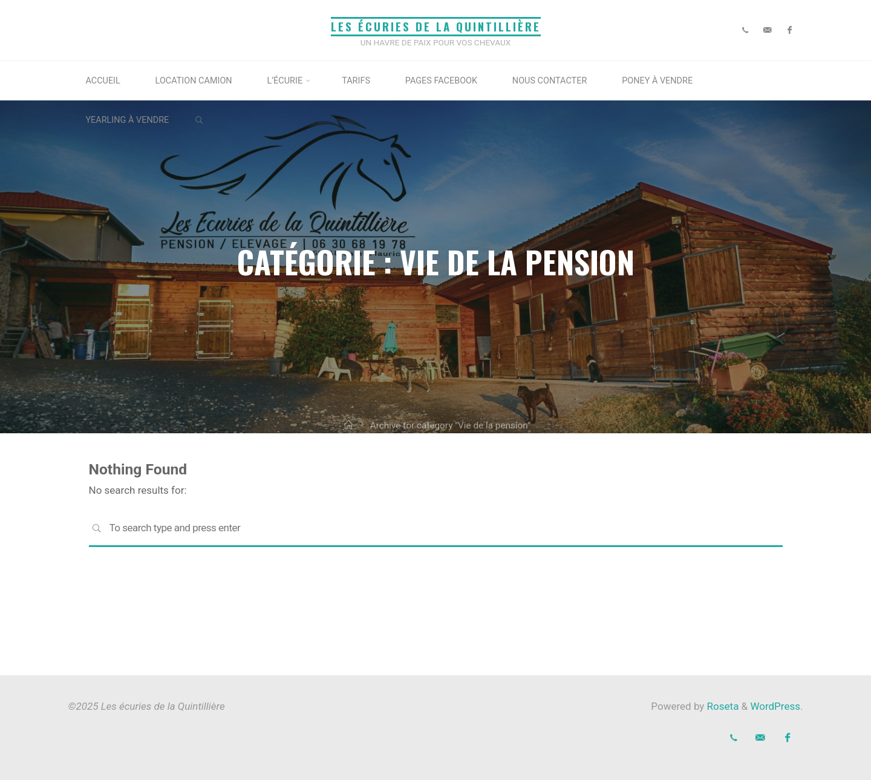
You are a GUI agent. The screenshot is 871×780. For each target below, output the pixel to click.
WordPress (775, 706)
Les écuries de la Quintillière (436, 26)
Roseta (721, 706)
